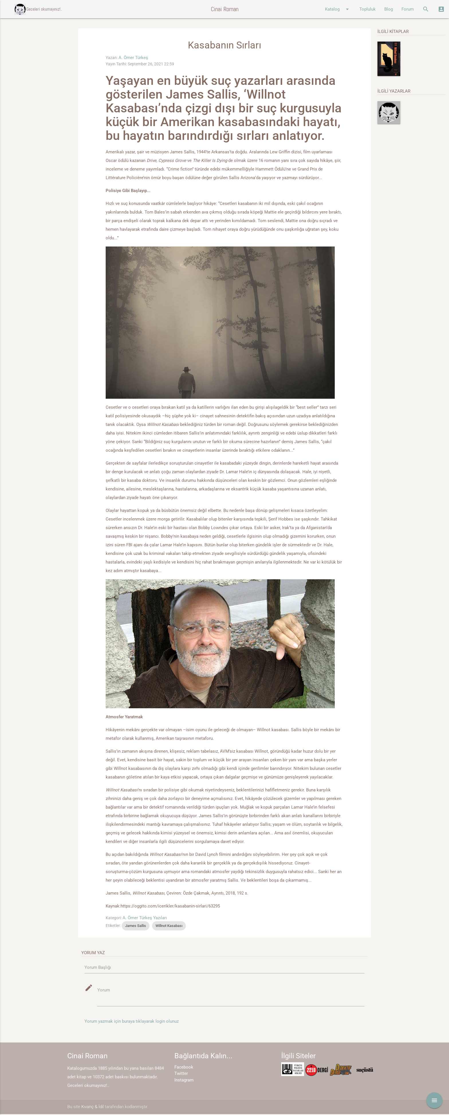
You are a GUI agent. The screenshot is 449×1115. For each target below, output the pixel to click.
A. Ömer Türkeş (133, 57)
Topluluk (367, 9)
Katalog (338, 9)
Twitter (181, 1074)
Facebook (183, 1068)
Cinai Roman (225, 9)
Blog (388, 9)
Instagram (184, 1080)
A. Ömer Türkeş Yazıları (145, 917)
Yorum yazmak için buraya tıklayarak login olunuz (131, 1022)
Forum (407, 9)
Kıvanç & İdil (92, 1107)
